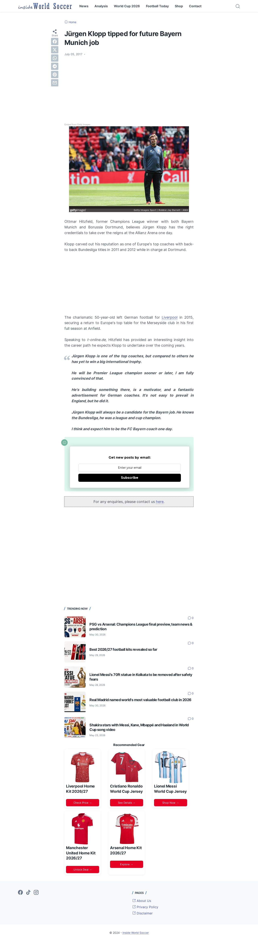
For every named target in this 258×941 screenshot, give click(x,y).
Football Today (157, 6)
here (160, 502)
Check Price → (82, 802)
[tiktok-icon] (28, 892)
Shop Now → (170, 802)
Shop (179, 6)
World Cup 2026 (127, 6)
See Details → (126, 802)
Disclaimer (142, 913)
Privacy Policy (145, 907)
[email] (54, 82)
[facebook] (54, 41)
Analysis (101, 6)
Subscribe (129, 478)
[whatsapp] (54, 58)
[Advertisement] (129, 89)
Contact (195, 6)
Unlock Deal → (82, 869)
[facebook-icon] (20, 892)
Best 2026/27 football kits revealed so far (123, 649)
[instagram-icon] (36, 892)
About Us (141, 901)
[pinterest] (54, 74)
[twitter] (54, 49)
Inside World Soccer (136, 932)
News (83, 6)
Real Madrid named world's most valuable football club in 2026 (140, 700)
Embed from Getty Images (77, 124)
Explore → (126, 864)
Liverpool (169, 317)
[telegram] (54, 66)
